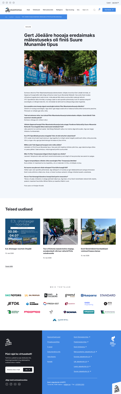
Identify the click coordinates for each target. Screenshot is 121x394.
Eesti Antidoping (79, 347)
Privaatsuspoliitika (53, 342)
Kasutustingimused (53, 337)
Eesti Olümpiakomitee (81, 337)
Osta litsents (51, 357)
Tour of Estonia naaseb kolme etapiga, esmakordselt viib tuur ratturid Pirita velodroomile (58, 251)
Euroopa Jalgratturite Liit (82, 357)
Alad (28, 10)
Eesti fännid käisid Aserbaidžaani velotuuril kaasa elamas (94, 250)
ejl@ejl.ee (67, 384)
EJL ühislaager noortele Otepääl (18, 249)
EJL (78, 10)
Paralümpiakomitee (80, 342)
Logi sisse (114, 2)
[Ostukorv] (99, 10)
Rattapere (59, 10)
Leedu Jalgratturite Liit (81, 366)
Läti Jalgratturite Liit (80, 361)
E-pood (109, 2)
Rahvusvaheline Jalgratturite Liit (84, 352)
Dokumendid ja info (53, 352)
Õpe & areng (70, 10)
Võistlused (36, 10)
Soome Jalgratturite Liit (81, 371)
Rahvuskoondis (48, 10)
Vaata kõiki (9, 266)
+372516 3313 (79, 384)
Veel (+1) (85, 10)
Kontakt (49, 361)
